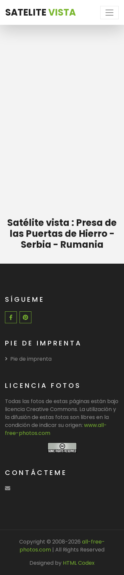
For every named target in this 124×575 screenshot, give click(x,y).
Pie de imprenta (28, 359)
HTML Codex (79, 563)
